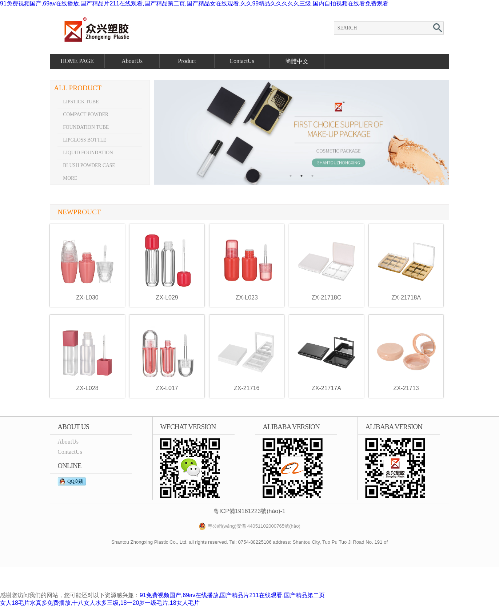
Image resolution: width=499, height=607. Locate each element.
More (70, 178)
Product (187, 61)
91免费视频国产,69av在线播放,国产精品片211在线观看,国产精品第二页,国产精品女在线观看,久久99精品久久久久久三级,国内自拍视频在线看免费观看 (194, 3)
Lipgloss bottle (84, 140)
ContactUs (241, 61)
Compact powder (85, 114)
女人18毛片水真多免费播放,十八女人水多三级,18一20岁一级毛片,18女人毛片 (100, 603)
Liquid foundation (88, 152)
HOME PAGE (76, 61)
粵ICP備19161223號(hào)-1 (249, 511)
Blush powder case (89, 165)
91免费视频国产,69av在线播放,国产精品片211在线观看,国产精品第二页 (232, 595)
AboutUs (132, 61)
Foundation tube (86, 127)
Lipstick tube (81, 101)
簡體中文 (296, 61)
